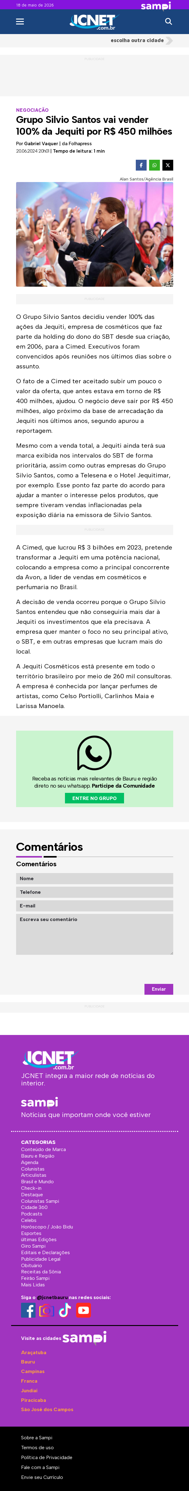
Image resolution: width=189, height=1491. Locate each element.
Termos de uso (37, 1447)
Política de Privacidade (46, 1457)
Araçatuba (33, 1352)
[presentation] (126, 969)
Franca (29, 1381)
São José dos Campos (47, 1409)
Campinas (33, 1371)
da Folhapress (77, 143)
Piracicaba (33, 1400)
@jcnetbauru (52, 1297)
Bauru (28, 1362)
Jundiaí (29, 1390)
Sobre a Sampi (36, 1438)
